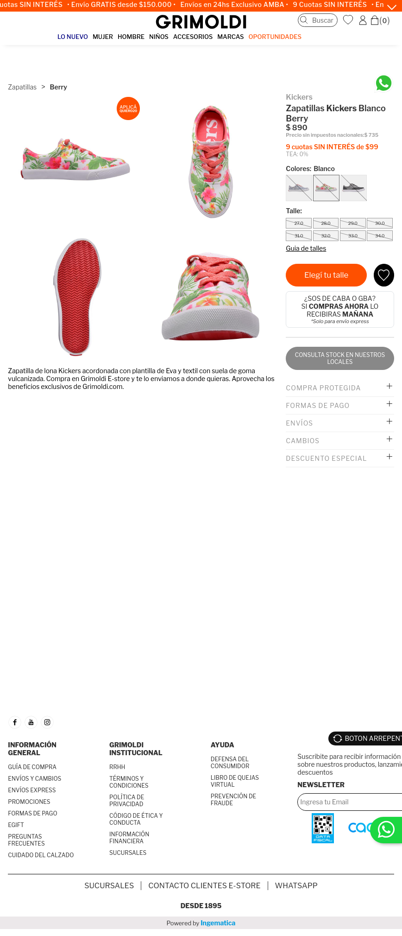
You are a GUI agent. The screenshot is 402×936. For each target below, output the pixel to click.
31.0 (299, 235)
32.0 (326, 235)
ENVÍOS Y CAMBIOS (34, 778)
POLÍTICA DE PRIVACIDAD (126, 801)
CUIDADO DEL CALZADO (41, 855)
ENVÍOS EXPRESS (32, 790)
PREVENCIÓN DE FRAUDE (233, 800)
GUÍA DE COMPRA (32, 767)
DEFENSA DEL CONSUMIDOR (230, 763)
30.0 (380, 223)
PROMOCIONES (29, 801)
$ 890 (296, 127)
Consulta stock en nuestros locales (340, 358)
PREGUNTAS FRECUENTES (26, 840)
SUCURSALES (127, 852)
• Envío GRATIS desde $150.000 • (125, 4)
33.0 (353, 235)
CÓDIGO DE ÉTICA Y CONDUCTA (136, 819)
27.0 (298, 223)
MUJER (103, 36)
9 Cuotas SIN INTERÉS (334, 4)
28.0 (325, 223)
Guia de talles (306, 248)
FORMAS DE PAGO (32, 813)
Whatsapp (296, 885)
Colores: (310, 168)
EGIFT (16, 824)
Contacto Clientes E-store (204, 885)
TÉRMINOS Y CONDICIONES (128, 782)
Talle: (294, 211)
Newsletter (321, 785)
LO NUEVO (72, 36)
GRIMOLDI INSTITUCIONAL (136, 749)
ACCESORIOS (193, 36)
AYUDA (222, 745)
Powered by (201, 923)
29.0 (353, 223)
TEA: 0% (297, 154)
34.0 (379, 235)
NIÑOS (159, 36)
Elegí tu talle (326, 275)
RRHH (117, 767)
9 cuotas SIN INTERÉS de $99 (332, 147)
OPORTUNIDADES (275, 36)
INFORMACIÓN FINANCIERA (129, 838)
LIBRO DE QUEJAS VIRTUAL (235, 781)
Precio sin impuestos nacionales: (325, 135)
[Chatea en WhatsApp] (383, 83)
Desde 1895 (201, 906)
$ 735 (371, 135)
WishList (349, 20)
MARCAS (230, 36)
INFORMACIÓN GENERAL (32, 749)
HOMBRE (131, 36)
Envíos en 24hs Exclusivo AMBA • (238, 4)
